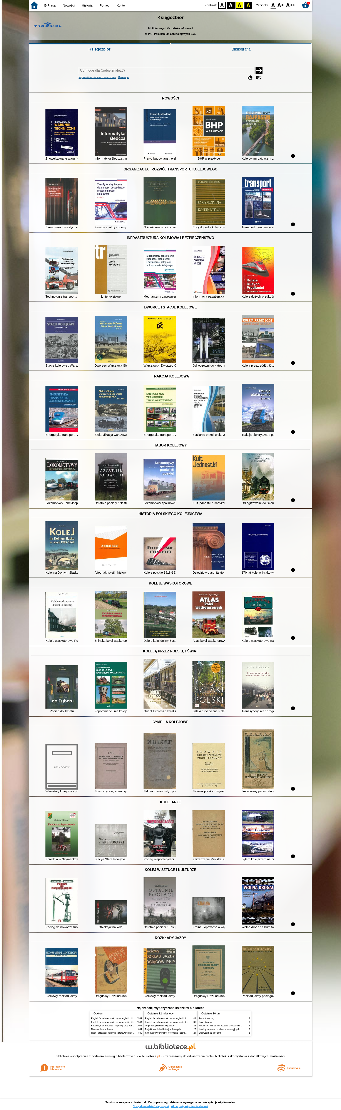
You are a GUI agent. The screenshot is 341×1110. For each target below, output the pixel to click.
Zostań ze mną (206, 1018)
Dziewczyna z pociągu (210, 1033)
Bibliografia (241, 49)
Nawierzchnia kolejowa (102, 1029)
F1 (281, 5)
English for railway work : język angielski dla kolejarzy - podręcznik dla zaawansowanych (134, 1022)
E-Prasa (50, 5)
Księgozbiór (99, 49)
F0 (273, 5)
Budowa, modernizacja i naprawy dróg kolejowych (115, 1025)
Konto (121, 5)
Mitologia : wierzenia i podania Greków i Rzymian (223, 1025)
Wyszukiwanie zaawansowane (97, 77)
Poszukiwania (205, 1022)
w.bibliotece (149, 1056)
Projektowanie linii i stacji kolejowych (163, 1029)
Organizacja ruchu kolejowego (159, 1025)
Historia (87, 5)
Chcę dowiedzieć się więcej (151, 1106)
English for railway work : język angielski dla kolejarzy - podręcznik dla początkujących (133, 1018)
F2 (291, 5)
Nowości (69, 5)
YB (239, 5)
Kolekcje (123, 77)
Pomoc (105, 5)
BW (231, 5)
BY (248, 5)
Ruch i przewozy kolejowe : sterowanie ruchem (114, 1033)
